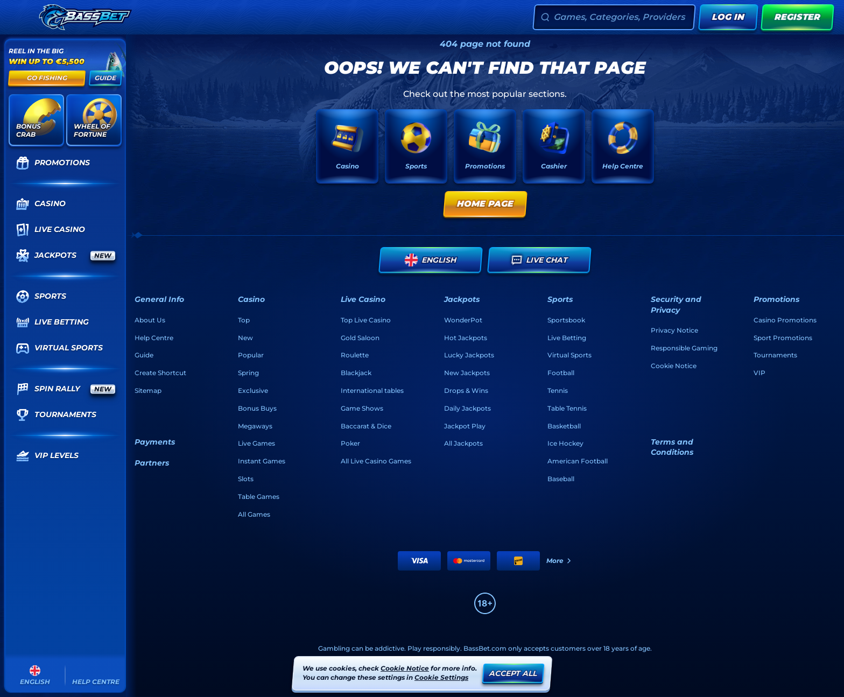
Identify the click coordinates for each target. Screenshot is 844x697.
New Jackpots (467, 373)
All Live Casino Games (376, 461)
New (245, 338)
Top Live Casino (366, 320)
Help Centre (154, 338)
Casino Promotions (785, 320)
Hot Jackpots (465, 338)
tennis (557, 390)
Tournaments (775, 355)
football (560, 373)
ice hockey (565, 443)
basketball (564, 426)
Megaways (255, 426)
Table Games (258, 496)
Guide (144, 355)
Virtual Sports (569, 355)
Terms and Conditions (672, 447)
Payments (155, 442)
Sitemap (148, 390)
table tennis (567, 408)
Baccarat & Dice (366, 426)
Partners (152, 463)
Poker (350, 443)
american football (577, 461)
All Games (254, 514)
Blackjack (356, 373)
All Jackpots (463, 443)
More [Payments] (559, 561)
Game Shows (362, 408)
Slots (246, 479)
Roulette (355, 355)
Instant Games (261, 461)
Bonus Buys (257, 408)
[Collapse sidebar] (20, 17)
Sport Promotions (783, 338)
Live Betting (566, 338)
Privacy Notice (674, 330)
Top (244, 320)
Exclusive (253, 390)
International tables (372, 390)
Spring (248, 373)
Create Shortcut (160, 373)
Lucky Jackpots (469, 355)
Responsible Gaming (684, 348)
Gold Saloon (360, 338)
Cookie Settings (441, 677)
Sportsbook (566, 320)
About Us (150, 320)
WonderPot (463, 320)
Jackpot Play (465, 426)
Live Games (256, 443)
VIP (759, 373)
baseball (560, 479)
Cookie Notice (674, 366)
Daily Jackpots (467, 408)
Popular (251, 355)
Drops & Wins (466, 390)
